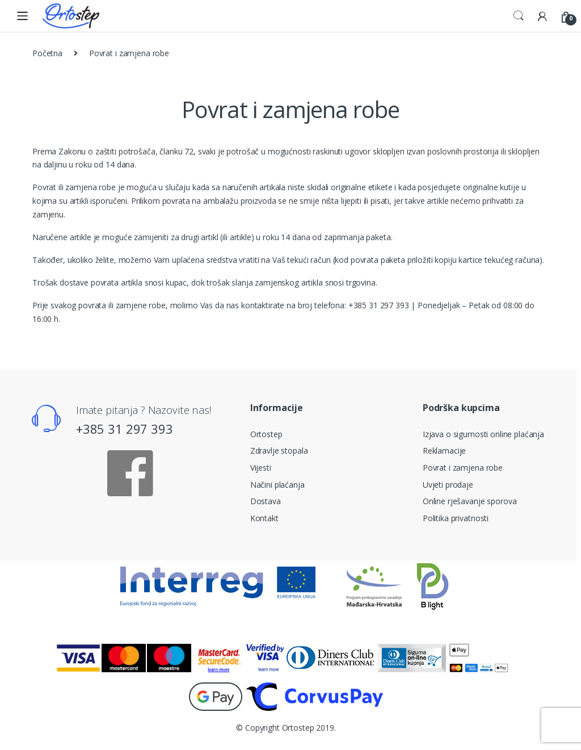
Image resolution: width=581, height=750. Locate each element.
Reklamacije (444, 450)
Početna (47, 53)
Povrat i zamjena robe (463, 467)
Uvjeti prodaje (448, 484)
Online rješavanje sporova (470, 501)
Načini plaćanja (277, 484)
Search (518, 16)
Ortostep (266, 434)
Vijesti (260, 467)
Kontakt (264, 518)
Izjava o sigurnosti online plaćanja (483, 434)
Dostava (265, 501)
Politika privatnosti (456, 518)
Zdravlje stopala (279, 450)
